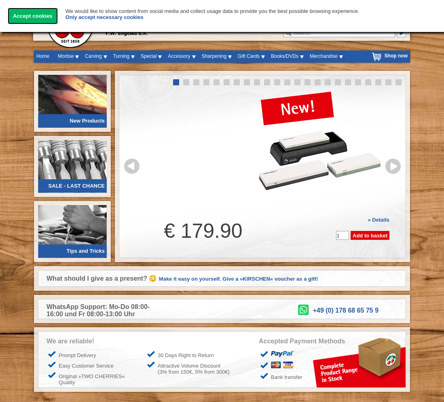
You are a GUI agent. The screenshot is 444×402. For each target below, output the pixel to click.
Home (42, 56)
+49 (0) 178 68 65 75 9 (345, 310)
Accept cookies (33, 16)
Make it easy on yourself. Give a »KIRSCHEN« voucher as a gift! (238, 279)
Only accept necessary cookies (105, 17)
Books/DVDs (284, 56)
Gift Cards (249, 56)
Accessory (179, 56)
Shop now (396, 56)
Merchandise (324, 56)
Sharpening (214, 56)
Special (148, 56)
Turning (121, 56)
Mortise (66, 56)
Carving (93, 56)
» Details (378, 220)
